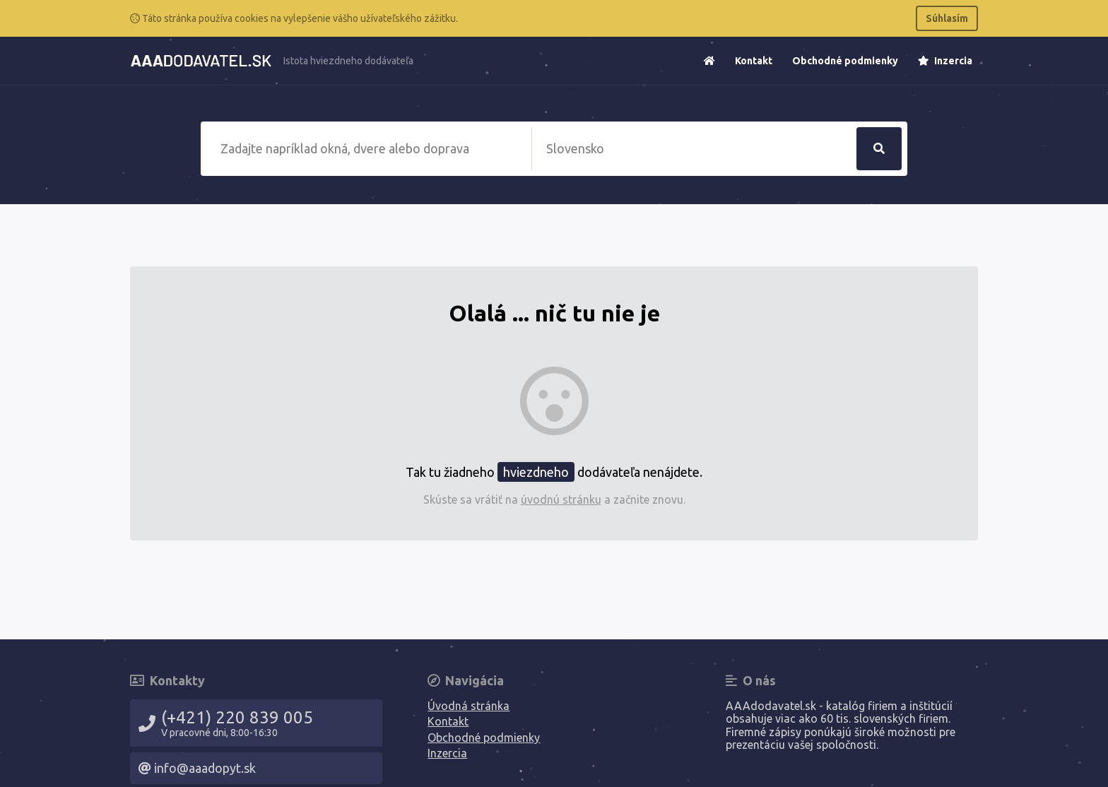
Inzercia (945, 60)
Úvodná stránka (468, 705)
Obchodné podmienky (845, 60)
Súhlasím (947, 18)
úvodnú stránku (561, 499)
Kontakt (753, 60)
